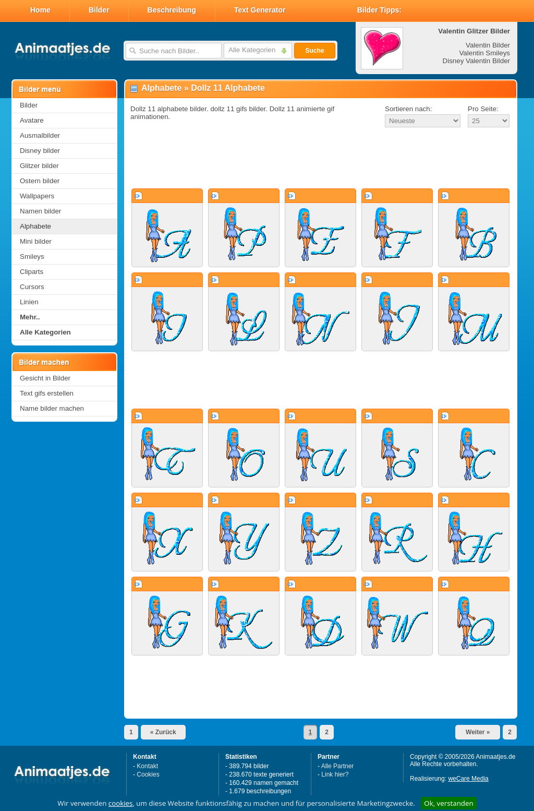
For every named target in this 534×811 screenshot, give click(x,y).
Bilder (99, 10)
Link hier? (334, 774)
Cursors (32, 287)
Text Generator (260, 10)
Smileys (32, 256)
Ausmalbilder (40, 135)
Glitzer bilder (39, 166)
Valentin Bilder (488, 45)
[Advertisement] (321, 158)
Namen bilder (40, 211)
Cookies (148, 774)
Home (40, 10)
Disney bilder (40, 150)
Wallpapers (37, 196)
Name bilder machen (52, 408)
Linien (29, 302)
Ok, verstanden (448, 803)
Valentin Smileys (484, 53)
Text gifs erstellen (47, 393)
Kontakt (147, 766)
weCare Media (468, 778)
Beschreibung (172, 10)
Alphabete (35, 226)
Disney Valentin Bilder (476, 61)
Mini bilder (36, 241)
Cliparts (31, 272)
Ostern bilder (39, 181)
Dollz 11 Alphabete (228, 88)
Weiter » (478, 732)
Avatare (32, 120)
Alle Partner (337, 766)
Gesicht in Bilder (45, 378)
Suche (314, 50)
